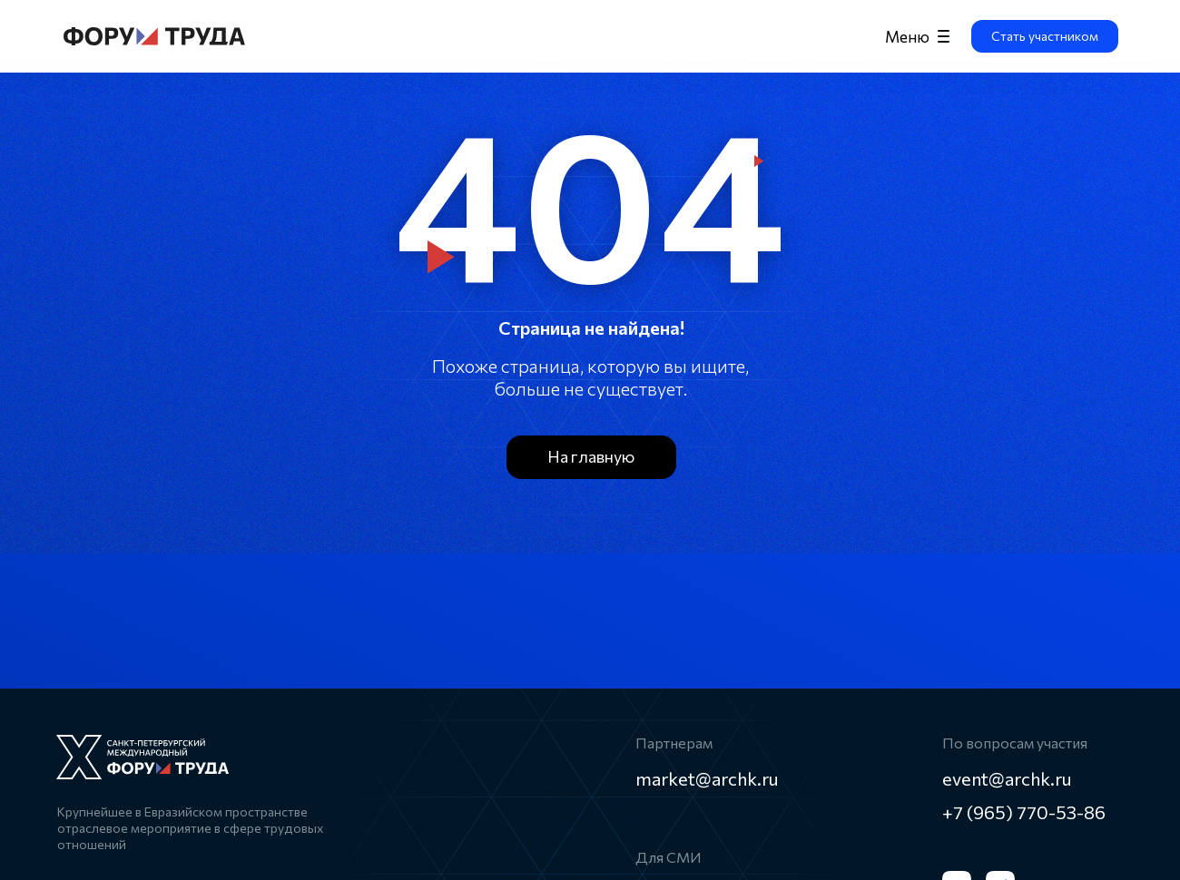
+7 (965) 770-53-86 (1024, 812)
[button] (1044, 36)
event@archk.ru (1007, 778)
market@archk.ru (707, 778)
